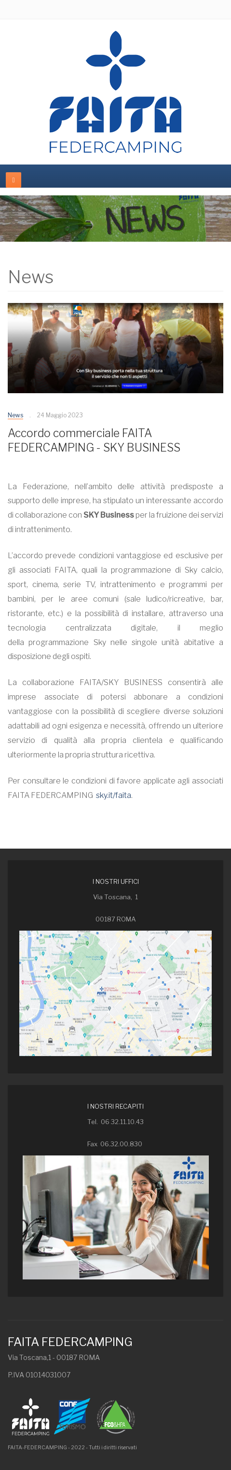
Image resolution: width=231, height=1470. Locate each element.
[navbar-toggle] (13, 180)
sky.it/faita (113, 795)
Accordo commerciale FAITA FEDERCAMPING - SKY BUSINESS (94, 440)
